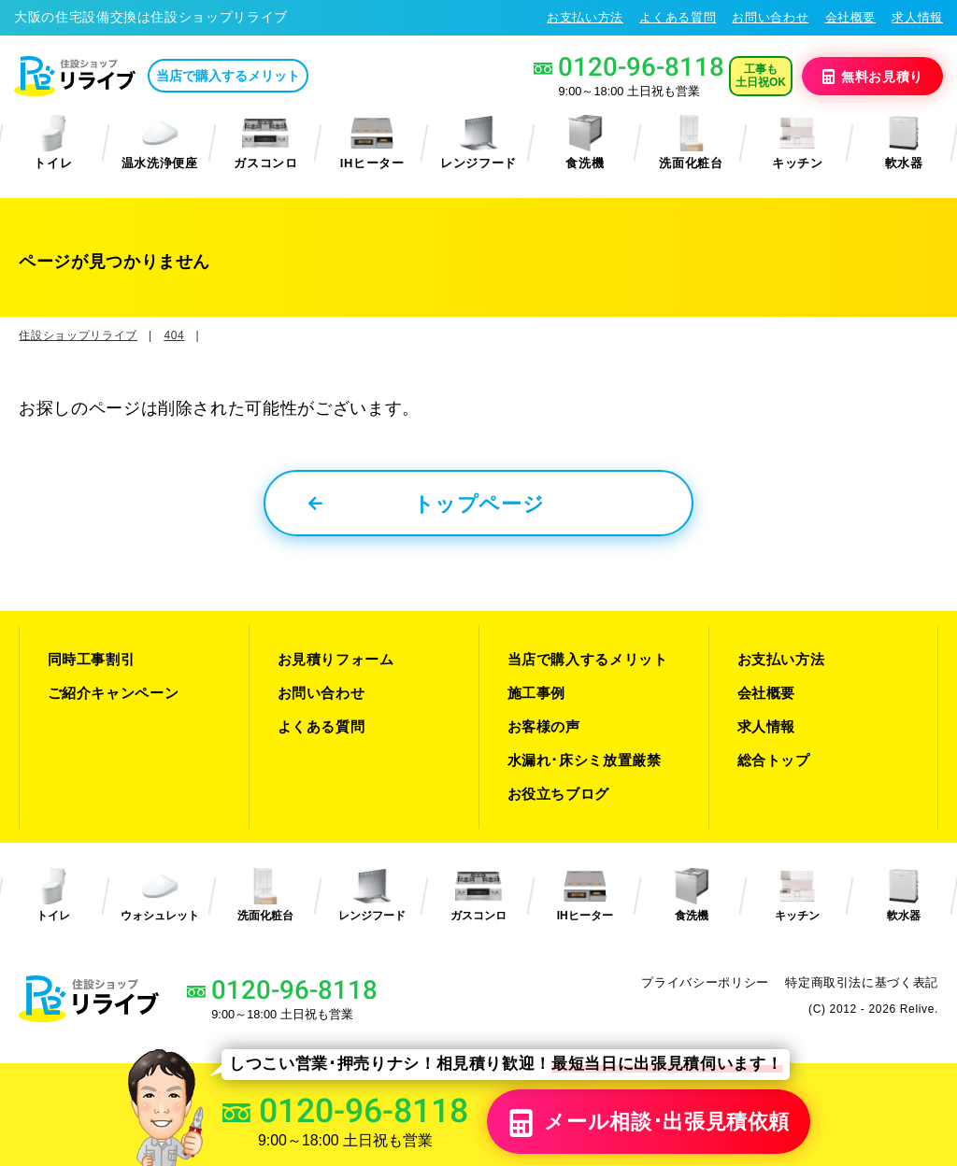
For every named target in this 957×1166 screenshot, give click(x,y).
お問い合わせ (770, 17)
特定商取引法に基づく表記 (861, 982)
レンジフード (478, 142)
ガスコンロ (265, 142)
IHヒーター (372, 142)
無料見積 (872, 75)
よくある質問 (677, 17)
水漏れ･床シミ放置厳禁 (584, 760)
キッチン (797, 142)
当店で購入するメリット (228, 75)
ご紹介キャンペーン (113, 693)
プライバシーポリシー (705, 982)
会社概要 (851, 17)
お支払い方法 (585, 17)
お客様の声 (543, 726)
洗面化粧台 (690, 142)
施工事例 (536, 693)
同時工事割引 (92, 659)
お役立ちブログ (558, 794)
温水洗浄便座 (159, 142)
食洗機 (585, 142)
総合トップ (773, 760)
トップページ (426, 504)
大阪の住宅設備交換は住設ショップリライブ (151, 16)
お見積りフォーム (336, 659)
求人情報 (917, 17)
